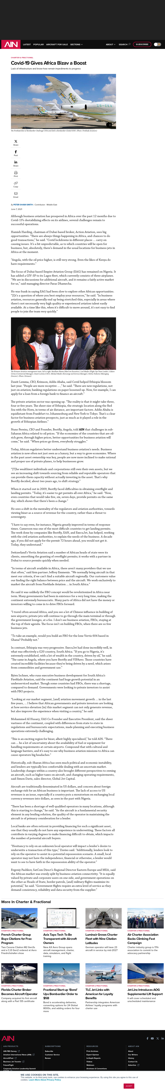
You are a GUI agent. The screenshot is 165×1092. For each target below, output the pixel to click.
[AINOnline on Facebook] (147, 1038)
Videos (89, 1062)
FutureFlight (8, 1065)
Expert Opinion (92, 1055)
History (131, 1058)
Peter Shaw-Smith (38, 140)
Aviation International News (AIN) (18, 1055)
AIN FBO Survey (11, 1051)
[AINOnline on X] (157, 1038)
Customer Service (52, 1055)
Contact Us (132, 1062)
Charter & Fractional (22, 57)
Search (124, 44)
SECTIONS (76, 44)
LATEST (27, 44)
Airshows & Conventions (96, 1069)
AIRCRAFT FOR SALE (57, 44)
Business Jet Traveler (13, 1062)
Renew (48, 1058)
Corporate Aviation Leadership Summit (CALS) (19, 1070)
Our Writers (133, 1055)
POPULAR (38, 44)
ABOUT (111, 44)
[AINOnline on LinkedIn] (163, 1038)
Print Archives (92, 1051)
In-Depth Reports (93, 1058)
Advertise (133, 1065)
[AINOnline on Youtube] (152, 1038)
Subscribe (142, 44)
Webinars (90, 1065)
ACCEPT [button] (129, 1086)
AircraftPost (9, 1058)
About (130, 1051)
